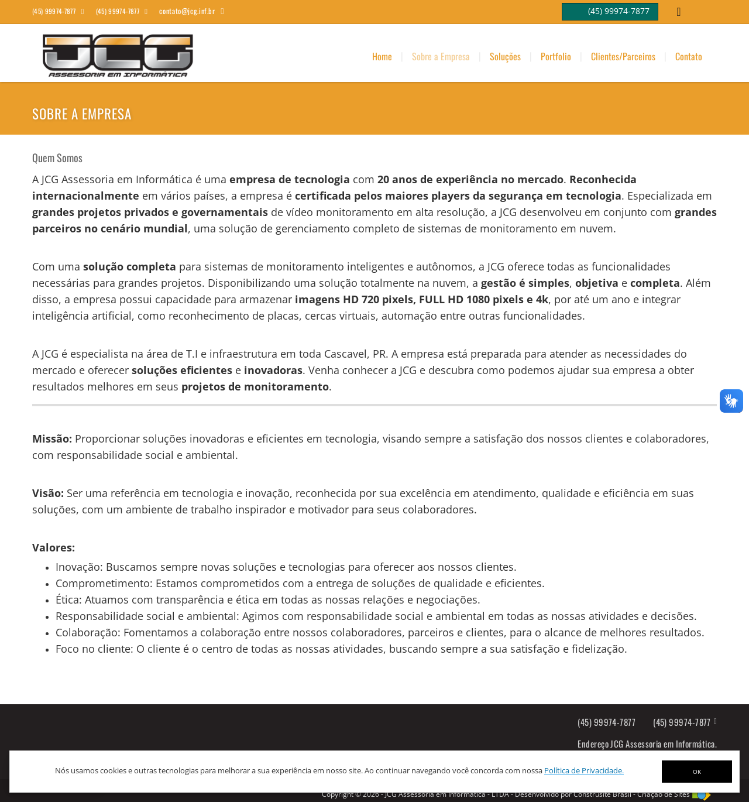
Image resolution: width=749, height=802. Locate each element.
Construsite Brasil (602, 794)
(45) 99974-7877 (606, 722)
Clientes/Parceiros (623, 56)
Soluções (505, 56)
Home (382, 56)
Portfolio (556, 56)
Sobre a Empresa (441, 56)
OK (697, 771)
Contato (688, 56)
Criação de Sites (663, 794)
